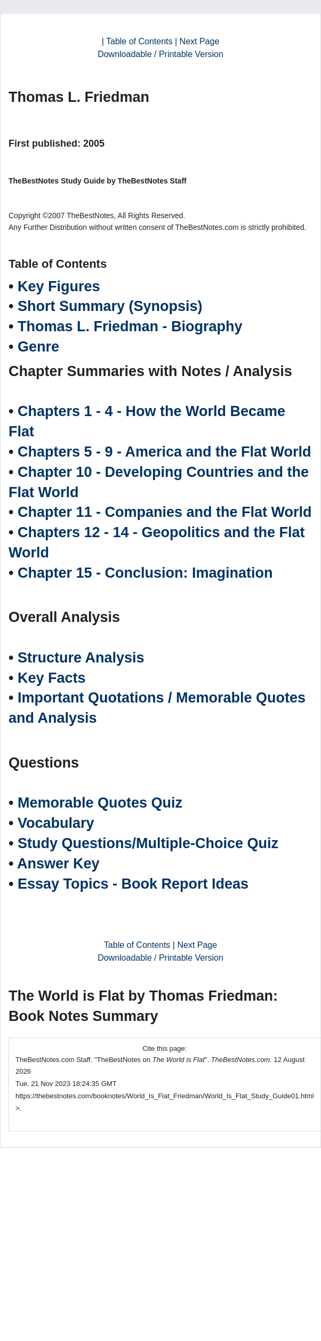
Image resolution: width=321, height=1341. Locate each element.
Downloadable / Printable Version (160, 54)
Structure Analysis (81, 658)
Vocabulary (56, 823)
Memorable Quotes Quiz (100, 803)
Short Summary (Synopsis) (110, 306)
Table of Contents (139, 41)
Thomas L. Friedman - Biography (130, 326)
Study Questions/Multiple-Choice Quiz (148, 843)
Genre (38, 347)
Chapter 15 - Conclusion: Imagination (145, 573)
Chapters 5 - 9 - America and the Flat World (164, 452)
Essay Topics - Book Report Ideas (133, 884)
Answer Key (58, 864)
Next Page (200, 41)
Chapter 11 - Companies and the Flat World (165, 512)
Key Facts (52, 678)
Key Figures (59, 286)
